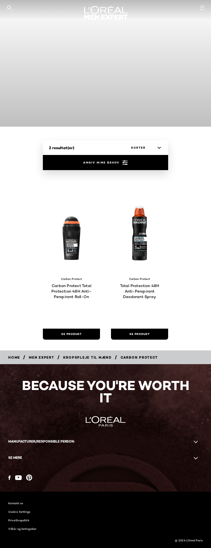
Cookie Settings (19, 511)
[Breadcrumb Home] (14, 357)
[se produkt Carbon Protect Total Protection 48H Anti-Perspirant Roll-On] (71, 334)
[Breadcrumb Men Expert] (41, 357)
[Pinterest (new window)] (29, 478)
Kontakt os (15, 503)
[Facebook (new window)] (9, 477)
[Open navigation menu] (202, 7)
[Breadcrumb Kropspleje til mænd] (87, 357)
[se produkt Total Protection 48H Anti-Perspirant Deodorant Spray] (139, 334)
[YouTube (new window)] (18, 477)
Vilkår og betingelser (22, 528)
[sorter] (144, 148)
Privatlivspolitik (18, 520)
